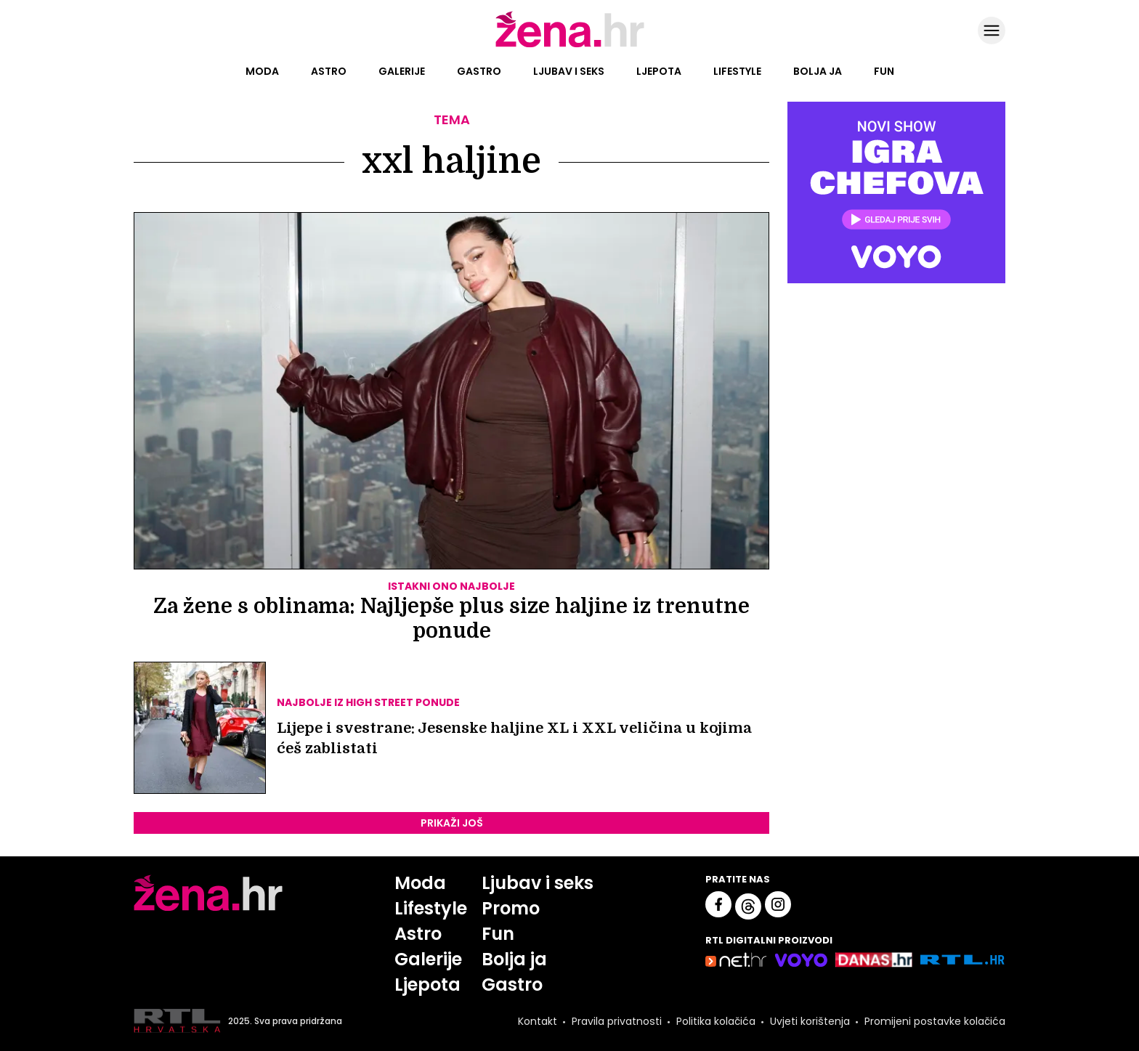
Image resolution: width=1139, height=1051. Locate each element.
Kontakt (537, 1021)
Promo (511, 908)
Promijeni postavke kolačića (934, 1021)
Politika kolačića (715, 1021)
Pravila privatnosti (617, 1021)
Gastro (479, 71)
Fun (884, 71)
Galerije (401, 71)
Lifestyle (737, 71)
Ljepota (658, 71)
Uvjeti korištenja (810, 1021)
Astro (328, 71)
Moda (262, 71)
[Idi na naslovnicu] (569, 46)
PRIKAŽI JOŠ (452, 823)
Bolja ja (817, 71)
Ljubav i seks (568, 71)
